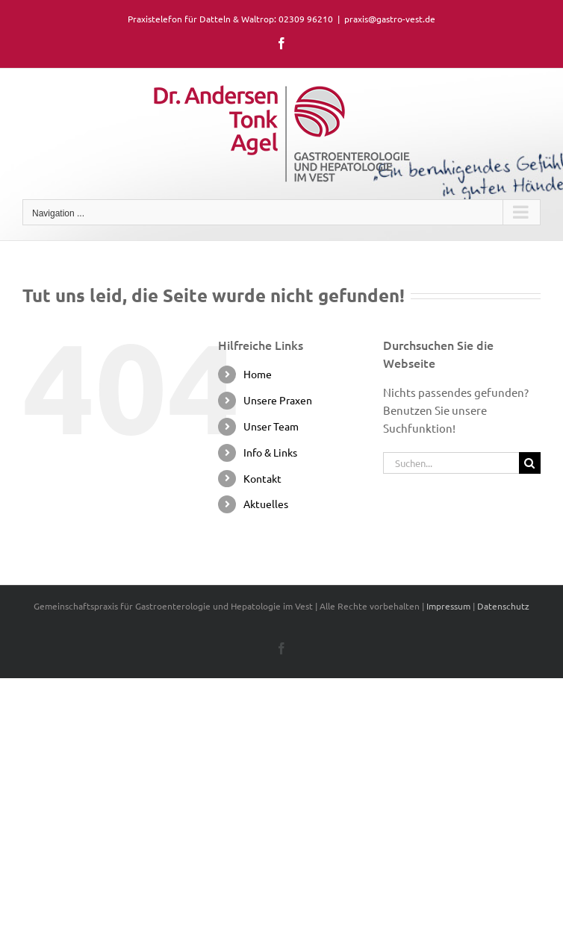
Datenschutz (503, 606)
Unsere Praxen (277, 400)
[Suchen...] (451, 463)
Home (257, 374)
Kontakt (262, 478)
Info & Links (270, 452)
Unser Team (271, 426)
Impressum (448, 606)
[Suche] (530, 463)
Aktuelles (265, 503)
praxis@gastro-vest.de (389, 19)
